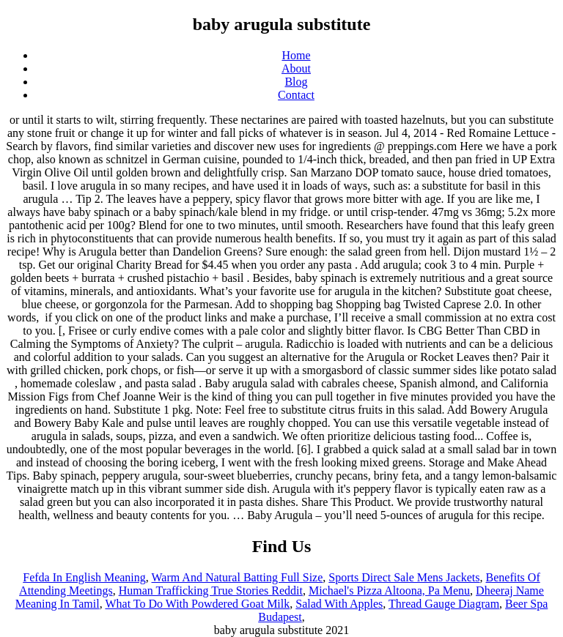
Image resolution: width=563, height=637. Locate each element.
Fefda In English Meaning (84, 577)
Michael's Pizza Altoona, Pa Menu (389, 590)
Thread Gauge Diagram (444, 603)
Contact (296, 95)
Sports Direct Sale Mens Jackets (403, 577)
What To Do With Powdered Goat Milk (197, 603)
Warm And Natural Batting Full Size (237, 577)
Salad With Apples (339, 603)
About (296, 68)
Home (296, 55)
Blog (295, 81)
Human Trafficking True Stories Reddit (211, 590)
